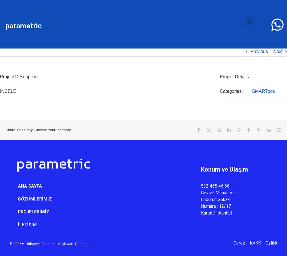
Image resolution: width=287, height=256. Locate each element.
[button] (249, 21)
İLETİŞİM (27, 224)
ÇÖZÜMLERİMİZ (35, 199)
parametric (24, 26)
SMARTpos (263, 91)
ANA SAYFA (30, 186)
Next (278, 51)
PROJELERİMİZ (33, 212)
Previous (259, 51)
